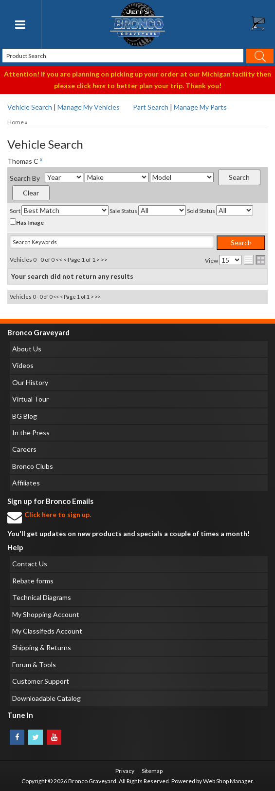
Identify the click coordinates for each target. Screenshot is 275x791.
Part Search (150, 107)
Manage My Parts (200, 107)
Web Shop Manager (228, 781)
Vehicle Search (29, 107)
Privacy (124, 770)
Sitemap (152, 770)
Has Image (27, 222)
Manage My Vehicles (88, 107)
